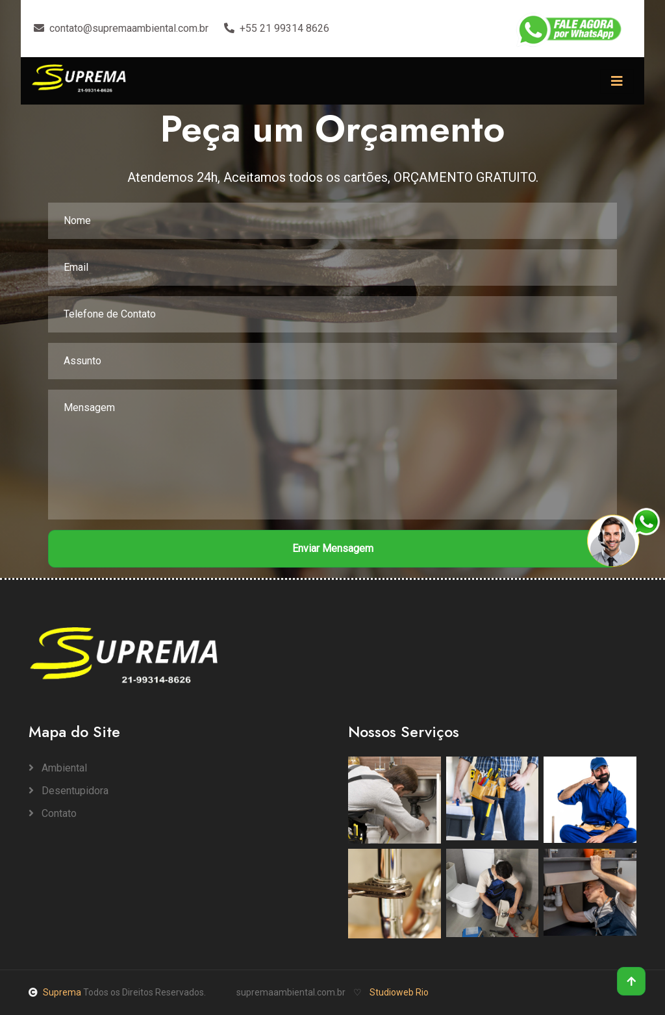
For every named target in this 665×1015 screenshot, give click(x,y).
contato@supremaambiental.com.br (121, 28)
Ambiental (58, 768)
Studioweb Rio (399, 992)
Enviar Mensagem (332, 548)
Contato (53, 813)
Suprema (56, 992)
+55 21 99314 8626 (276, 28)
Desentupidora (68, 790)
